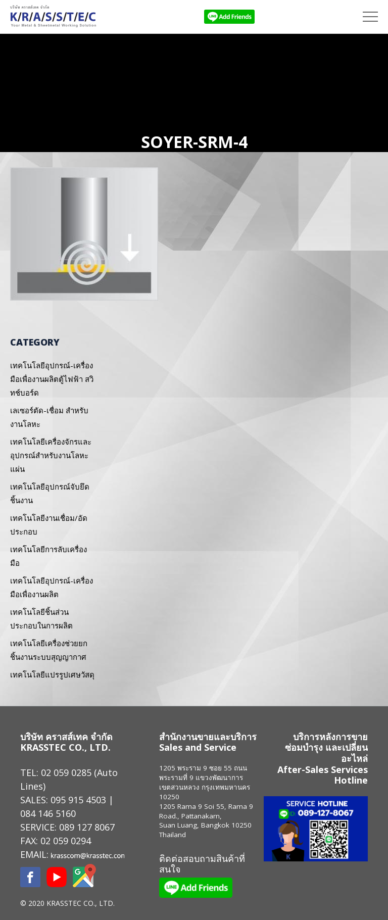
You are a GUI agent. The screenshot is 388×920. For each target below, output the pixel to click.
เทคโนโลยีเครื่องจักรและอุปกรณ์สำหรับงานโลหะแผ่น (50, 455)
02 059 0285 (66, 772)
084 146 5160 (48, 813)
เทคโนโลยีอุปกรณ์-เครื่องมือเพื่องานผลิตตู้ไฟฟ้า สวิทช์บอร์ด (51, 379)
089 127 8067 (87, 827)
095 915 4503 (78, 800)
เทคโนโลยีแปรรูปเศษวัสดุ (52, 674)
